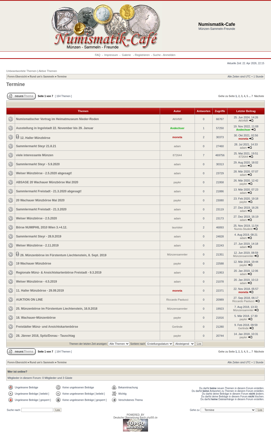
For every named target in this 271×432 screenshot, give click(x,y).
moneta (177, 137)
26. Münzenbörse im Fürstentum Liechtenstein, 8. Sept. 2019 (63, 255)
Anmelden (169, 54)
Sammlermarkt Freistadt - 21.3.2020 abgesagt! (48, 191)
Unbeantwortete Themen (21, 70)
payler (177, 182)
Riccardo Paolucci (177, 299)
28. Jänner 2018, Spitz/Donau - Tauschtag (45, 335)
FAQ (97, 54)
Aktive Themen (48, 70)
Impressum (111, 54)
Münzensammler (177, 254)
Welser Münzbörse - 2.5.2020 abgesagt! (44, 173)
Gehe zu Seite (226, 96)
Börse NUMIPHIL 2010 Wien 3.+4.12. (41, 227)
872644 (177, 155)
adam (177, 146)
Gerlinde (177, 326)
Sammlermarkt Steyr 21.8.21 (36, 146)
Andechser (177, 128)
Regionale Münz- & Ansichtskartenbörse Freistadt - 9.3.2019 (58, 272)
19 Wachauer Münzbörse (33, 263)
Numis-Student (243, 228)
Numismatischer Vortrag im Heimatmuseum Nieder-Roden (57, 119)
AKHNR (177, 119)
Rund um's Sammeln (42, 76)
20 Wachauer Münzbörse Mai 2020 (40, 200)
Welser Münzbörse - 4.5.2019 (36, 281)
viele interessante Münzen (34, 155)
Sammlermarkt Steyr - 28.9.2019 (38, 236)
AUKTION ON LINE (29, 299)
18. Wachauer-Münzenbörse (36, 317)
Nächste (259, 96)
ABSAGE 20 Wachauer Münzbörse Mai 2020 (47, 182)
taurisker (177, 227)
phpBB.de (152, 417)
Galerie (127, 54)
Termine (62, 76)
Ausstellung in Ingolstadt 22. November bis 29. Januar (54, 128)
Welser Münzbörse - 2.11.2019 (37, 245)
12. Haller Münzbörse (35, 138)
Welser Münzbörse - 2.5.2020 (36, 218)
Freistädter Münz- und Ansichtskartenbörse (47, 326)
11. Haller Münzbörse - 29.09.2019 (40, 290)
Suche (157, 54)
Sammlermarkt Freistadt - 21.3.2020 (41, 209)
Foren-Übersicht (17, 76)
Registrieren (142, 54)
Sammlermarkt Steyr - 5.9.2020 (38, 164)
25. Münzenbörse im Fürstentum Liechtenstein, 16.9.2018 (56, 308)
